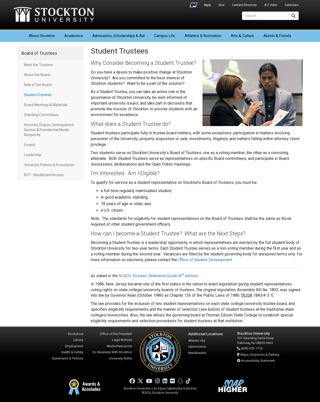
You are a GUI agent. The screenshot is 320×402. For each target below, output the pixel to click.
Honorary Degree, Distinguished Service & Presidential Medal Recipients (49, 130)
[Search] (265, 16)
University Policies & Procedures (49, 165)
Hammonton (197, 346)
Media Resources (119, 346)
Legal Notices (122, 340)
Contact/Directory (244, 5)
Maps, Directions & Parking (259, 354)
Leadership (33, 155)
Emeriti (29, 145)
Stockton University (54, 15)
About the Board (37, 75)
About (42, 36)
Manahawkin (197, 353)
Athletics (202, 36)
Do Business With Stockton (112, 352)
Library (78, 340)
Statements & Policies (67, 358)
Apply (207, 5)
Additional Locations (205, 334)
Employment (74, 346)
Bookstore (75, 334)
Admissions (118, 36)
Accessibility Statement (258, 360)
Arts (242, 36)
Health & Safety (72, 352)
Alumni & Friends (277, 36)
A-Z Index (270, 5)
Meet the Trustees (38, 65)
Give (221, 5)
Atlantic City (196, 340)
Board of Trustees (39, 53)
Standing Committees (41, 115)
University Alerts (120, 358)
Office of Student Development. (205, 259)
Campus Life (164, 36)
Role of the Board (38, 85)
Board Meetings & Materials (46, 105)
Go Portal (194, 4)
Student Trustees (38, 95)
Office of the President (116, 334)
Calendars (292, 5)
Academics (73, 36)
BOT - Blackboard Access (44, 175)
